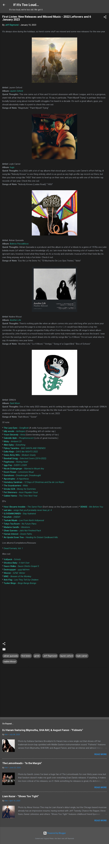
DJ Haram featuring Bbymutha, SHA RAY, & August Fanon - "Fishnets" (42, 730)
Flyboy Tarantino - (25, 448)
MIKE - (17, 576)
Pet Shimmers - (21, 492)
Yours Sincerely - (14, 434)
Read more (100, 754)
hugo (12, 167)
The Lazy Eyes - (16, 428)
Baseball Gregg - (25, 458)
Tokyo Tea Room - (20, 523)
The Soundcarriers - (16, 485)
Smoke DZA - (20, 489)
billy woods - (14, 431)
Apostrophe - (16, 479)
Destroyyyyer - (17, 569)
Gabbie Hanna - (20, 495)
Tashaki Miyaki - (24, 520)
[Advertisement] (54, 693)
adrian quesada (11, 656)
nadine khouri (10, 661)
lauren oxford (66, 656)
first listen (26, 656)
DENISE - (91, 507)
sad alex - (28, 510)
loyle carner (81, 656)
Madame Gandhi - (17, 527)
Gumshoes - (22, 475)
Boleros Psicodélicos (19, 243)
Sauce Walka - (21, 566)
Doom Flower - (19, 472)
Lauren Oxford (16, 91)
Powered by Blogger (54, 833)
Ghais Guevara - (22, 530)
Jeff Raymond (50, 656)
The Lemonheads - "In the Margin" (22, 763)
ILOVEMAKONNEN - (20, 513)
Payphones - (16, 462)
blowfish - (12, 517)
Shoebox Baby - (17, 563)
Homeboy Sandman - (34, 482)
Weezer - (14, 573)
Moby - (12, 441)
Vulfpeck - (12, 559)
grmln (37, 656)
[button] (105, 17)
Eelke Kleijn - (21, 451)
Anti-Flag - (21, 580)
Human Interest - (18, 534)
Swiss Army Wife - (20, 455)
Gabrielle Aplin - (19, 438)
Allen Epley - (14, 445)
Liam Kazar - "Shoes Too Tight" (20, 796)
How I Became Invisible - (23, 507)
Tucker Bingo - (20, 583)
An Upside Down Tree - (31, 537)
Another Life (15, 320)
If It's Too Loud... (26, 5)
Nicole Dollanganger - (24, 468)
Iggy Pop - (15, 465)
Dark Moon (15, 403)
